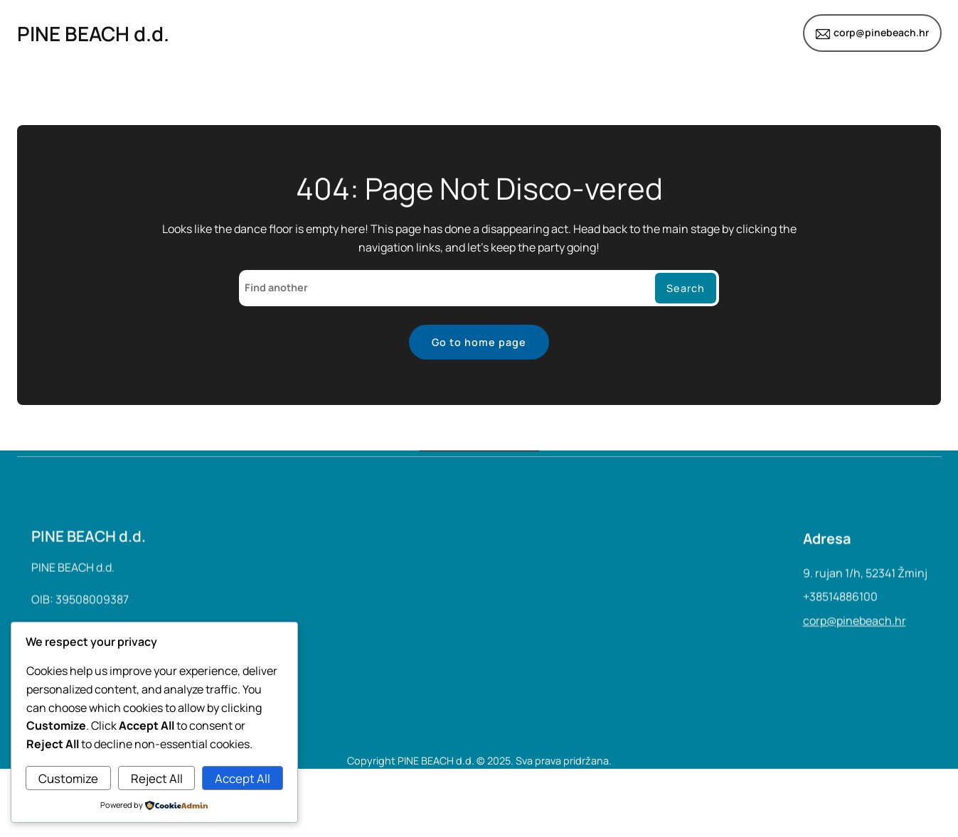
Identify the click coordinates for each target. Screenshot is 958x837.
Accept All (242, 778)
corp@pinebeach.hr (881, 32)
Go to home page (479, 342)
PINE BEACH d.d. (93, 33)
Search (685, 288)
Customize (68, 778)
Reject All (157, 778)
